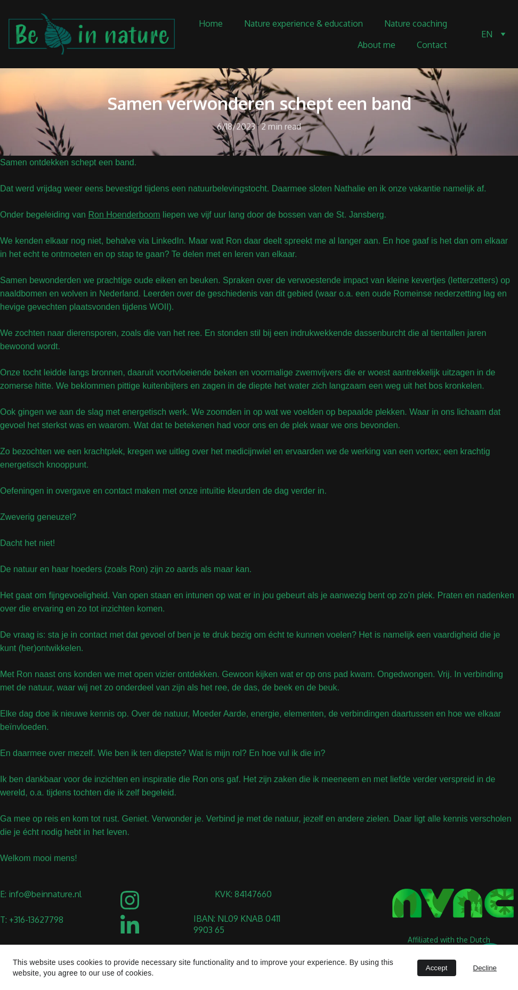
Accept (437, 968)
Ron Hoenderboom (124, 218)
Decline (485, 968)
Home (211, 23)
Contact (432, 44)
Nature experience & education (303, 23)
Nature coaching (415, 23)
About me (376, 44)
